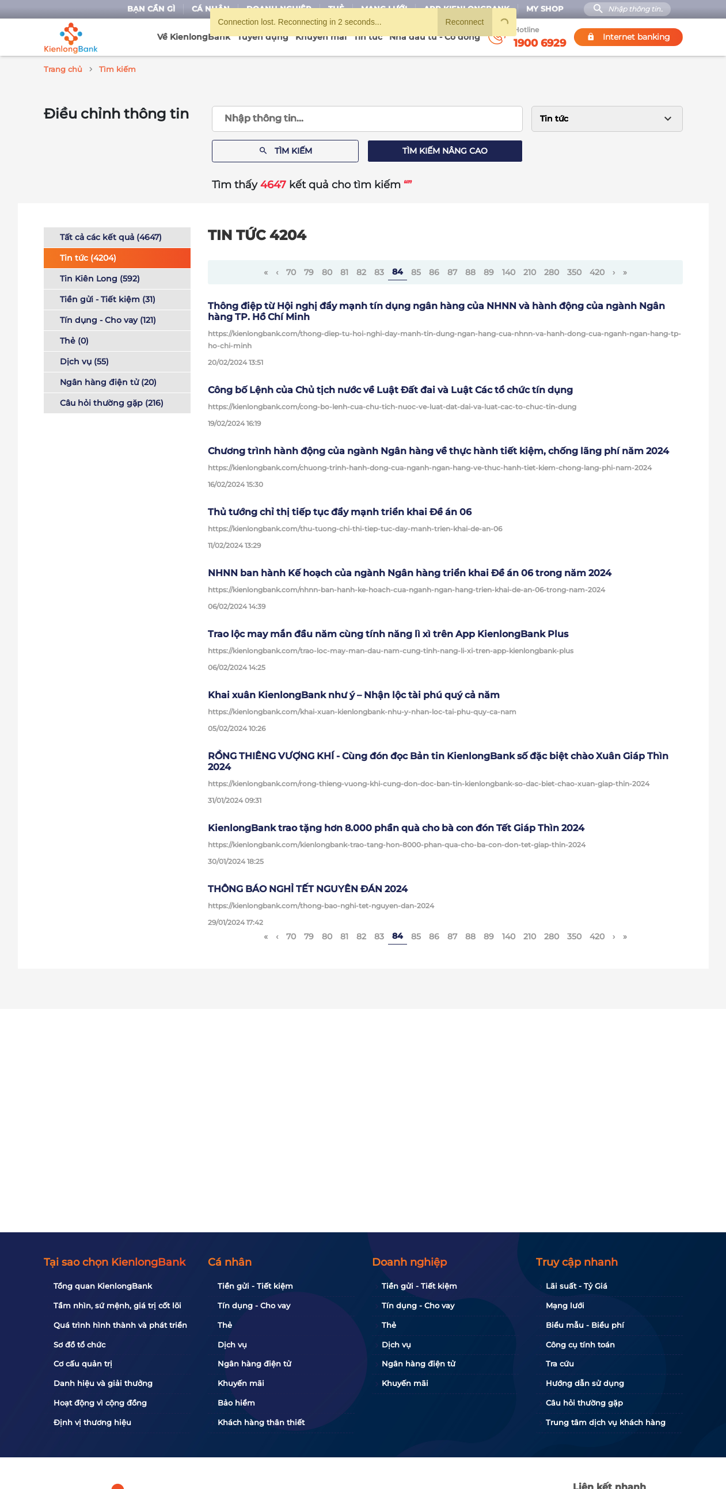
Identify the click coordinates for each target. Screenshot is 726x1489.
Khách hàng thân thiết (261, 1422)
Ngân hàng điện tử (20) (108, 380)
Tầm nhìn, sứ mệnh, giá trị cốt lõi (117, 1305)
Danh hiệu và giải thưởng (103, 1383)
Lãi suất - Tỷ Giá (576, 1285)
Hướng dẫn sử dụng (585, 1383)
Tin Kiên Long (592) (100, 277)
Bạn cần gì (151, 9)
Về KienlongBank (193, 37)
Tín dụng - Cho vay (254, 1305)
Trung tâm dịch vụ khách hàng (606, 1422)
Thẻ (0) (74, 339)
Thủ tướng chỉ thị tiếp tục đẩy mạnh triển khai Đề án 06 (340, 510)
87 (452, 270)
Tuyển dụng (262, 37)
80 (327, 270)
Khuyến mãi (321, 37)
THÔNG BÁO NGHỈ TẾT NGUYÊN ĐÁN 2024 (308, 887)
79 (309, 270)
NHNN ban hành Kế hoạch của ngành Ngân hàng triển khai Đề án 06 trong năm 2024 (409, 571)
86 (434, 270)
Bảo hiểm (236, 1402)
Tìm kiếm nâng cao (445, 149)
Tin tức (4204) (88, 256)
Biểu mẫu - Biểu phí (585, 1325)
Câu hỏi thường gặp (584, 1402)
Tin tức (368, 37)
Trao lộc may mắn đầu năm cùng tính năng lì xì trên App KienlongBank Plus (388, 632)
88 (470, 270)
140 (508, 270)
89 (489, 270)
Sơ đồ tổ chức (79, 1344)
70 (291, 270)
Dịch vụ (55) (84, 360)
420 (597, 270)
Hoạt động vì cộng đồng (100, 1402)
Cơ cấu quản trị (83, 1363)
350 (574, 270)
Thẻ (225, 1325)
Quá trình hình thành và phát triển (120, 1325)
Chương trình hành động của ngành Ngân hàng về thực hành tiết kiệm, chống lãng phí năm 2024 (438, 449)
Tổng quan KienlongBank (103, 1285)
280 (551, 270)
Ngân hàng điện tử (254, 1363)
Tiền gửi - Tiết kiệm (255, 1285)
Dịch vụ (232, 1344)
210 (529, 270)
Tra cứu (560, 1363)
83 (379, 270)
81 (344, 270)
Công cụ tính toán (580, 1344)
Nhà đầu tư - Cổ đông (434, 37)
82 (361, 270)
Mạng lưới (565, 1305)
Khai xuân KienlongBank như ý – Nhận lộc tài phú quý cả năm (354, 693)
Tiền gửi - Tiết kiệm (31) (107, 297)
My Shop (545, 9)
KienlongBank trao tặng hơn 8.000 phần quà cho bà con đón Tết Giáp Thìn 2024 (396, 826)
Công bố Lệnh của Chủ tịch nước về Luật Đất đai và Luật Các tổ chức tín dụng (390, 388)
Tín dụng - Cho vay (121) (108, 318)
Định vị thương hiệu (92, 1422)
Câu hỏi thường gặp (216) (112, 401)
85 (416, 270)
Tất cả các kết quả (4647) (111, 235)
